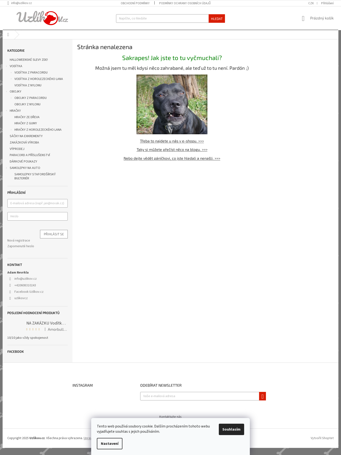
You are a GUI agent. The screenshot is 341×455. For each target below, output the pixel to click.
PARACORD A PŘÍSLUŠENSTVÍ (30, 162)
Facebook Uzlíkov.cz (29, 299)
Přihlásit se (54, 241)
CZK (311, 3)
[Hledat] (170, 18)
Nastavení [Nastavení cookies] (109, 443)
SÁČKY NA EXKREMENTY (26, 143)
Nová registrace (18, 248)
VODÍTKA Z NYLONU (27, 92)
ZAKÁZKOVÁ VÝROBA (25, 149)
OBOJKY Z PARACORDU (28, 105)
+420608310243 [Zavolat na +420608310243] (25, 292)
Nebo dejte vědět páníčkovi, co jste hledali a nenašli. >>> (172, 165)
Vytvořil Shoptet (322, 445)
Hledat (217, 19)
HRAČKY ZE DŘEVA (27, 124)
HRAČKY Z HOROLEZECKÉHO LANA (36, 137)
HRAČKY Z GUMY (25, 130)
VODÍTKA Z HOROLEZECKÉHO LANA (36, 86)
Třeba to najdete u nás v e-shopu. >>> (172, 147)
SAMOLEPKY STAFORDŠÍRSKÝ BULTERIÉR (35, 183)
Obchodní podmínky (135, 3)
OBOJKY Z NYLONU (27, 111)
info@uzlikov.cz (25, 285)
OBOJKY (13, 99)
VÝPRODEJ (17, 156)
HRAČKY (13, 118)
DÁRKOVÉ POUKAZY (24, 168)
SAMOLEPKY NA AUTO (22, 175)
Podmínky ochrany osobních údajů (185, 3)
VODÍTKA (13, 74)
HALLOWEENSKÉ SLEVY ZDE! (29, 67)
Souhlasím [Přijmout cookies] (231, 429)
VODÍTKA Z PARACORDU (29, 80)
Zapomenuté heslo (20, 253)
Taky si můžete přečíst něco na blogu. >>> (172, 156)
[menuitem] (12, 33)
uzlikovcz (21, 305)
